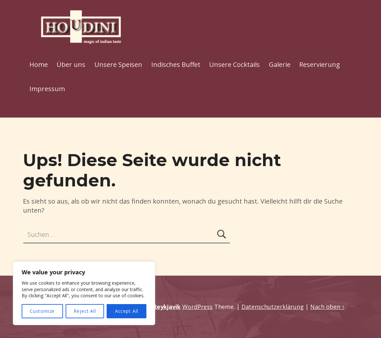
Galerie (280, 64)
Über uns (71, 64)
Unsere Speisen (118, 64)
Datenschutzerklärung (272, 307)
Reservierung (319, 64)
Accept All (126, 311)
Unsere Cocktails (234, 64)
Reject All (85, 311)
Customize (42, 311)
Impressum (47, 88)
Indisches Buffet (175, 64)
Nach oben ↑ (327, 307)
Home (38, 64)
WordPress (197, 307)
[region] (84, 293)
